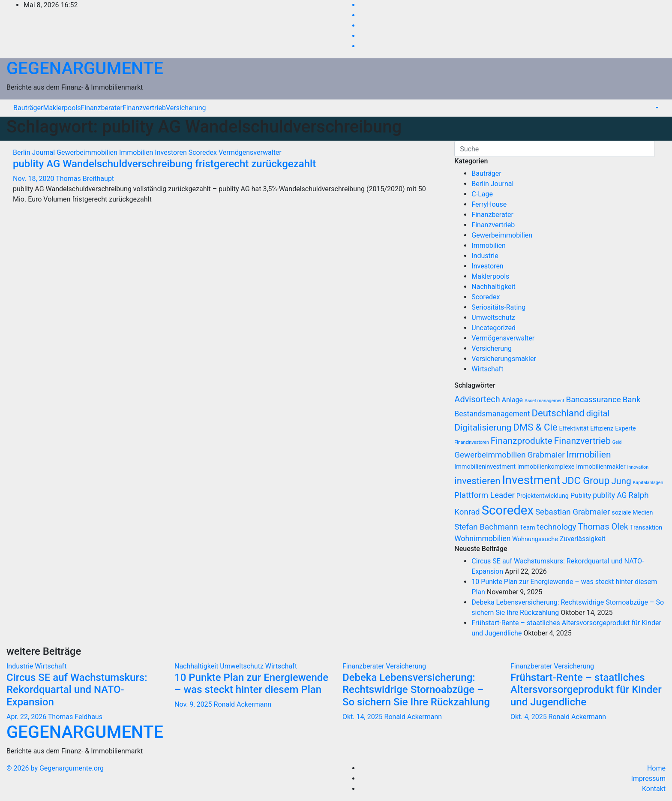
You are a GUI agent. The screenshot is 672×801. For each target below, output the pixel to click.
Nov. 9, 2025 (193, 704)
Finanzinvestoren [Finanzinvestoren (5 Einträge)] (471, 442)
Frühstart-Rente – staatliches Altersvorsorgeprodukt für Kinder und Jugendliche (586, 690)
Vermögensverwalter (250, 152)
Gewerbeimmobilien (88, 152)
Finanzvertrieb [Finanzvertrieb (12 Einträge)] (582, 441)
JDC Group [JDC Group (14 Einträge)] (586, 481)
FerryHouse (489, 204)
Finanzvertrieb (144, 108)
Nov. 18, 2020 (33, 179)
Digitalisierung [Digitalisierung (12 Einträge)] (482, 427)
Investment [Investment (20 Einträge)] (531, 480)
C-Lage (482, 194)
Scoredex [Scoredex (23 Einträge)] (508, 510)
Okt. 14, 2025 (362, 717)
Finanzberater (101, 108)
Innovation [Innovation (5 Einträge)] (638, 467)
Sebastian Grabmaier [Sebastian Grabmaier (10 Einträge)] (572, 512)
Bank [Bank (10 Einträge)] (632, 399)
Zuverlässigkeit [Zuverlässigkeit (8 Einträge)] (583, 539)
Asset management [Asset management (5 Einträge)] (544, 401)
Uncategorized (493, 328)
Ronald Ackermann (242, 704)
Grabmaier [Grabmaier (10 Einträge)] (546, 455)
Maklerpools (62, 108)
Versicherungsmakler (503, 359)
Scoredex (204, 152)
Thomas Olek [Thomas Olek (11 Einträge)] (603, 526)
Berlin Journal (35, 152)
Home (656, 768)
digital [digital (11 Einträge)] (598, 413)
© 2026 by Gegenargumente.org (55, 768)
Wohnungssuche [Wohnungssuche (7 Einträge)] (535, 539)
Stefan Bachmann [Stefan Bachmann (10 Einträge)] (486, 527)
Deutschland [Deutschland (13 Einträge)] (558, 413)
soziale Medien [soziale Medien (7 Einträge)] (632, 512)
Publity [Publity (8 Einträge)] (580, 495)
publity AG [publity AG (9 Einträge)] (610, 495)
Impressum (648, 778)
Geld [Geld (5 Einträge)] (617, 442)
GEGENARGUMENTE (84, 68)
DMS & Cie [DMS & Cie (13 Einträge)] (535, 427)
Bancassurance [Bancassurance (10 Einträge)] (593, 399)
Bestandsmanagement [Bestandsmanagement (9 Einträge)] (492, 414)
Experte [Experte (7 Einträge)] (625, 428)
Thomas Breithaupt (85, 179)
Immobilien (137, 152)
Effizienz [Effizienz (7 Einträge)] (601, 428)
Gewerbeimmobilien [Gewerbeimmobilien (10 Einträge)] (489, 455)
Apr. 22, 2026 (26, 717)
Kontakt (654, 789)
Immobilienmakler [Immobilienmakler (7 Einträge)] (600, 466)
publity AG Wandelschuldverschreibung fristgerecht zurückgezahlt (164, 164)
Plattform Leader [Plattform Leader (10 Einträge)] (484, 495)
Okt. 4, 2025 (528, 717)
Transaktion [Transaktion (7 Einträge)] (646, 527)
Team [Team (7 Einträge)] (527, 527)
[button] (656, 108)
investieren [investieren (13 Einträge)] (477, 480)
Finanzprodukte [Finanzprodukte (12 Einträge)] (521, 441)
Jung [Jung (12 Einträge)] (621, 481)
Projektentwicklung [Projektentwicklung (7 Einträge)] (542, 496)
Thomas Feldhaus (75, 717)
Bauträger (28, 108)
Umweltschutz (493, 317)
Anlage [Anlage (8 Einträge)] (512, 400)
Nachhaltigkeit (493, 287)
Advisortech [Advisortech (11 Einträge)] (477, 399)
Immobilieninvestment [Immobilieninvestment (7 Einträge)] (485, 466)
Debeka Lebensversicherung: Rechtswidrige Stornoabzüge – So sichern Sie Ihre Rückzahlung (416, 690)
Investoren (171, 152)
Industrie (484, 256)
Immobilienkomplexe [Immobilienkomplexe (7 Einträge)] (545, 466)
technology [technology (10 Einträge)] (556, 527)
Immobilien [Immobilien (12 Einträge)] (588, 454)
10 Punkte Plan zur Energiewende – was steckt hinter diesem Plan (251, 684)
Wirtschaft (487, 369)
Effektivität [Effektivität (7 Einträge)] (574, 428)
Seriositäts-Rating (498, 307)
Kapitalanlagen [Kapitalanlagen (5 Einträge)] (648, 482)
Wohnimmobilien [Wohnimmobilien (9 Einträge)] (482, 538)
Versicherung (186, 108)
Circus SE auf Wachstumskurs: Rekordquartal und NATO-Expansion (76, 690)
